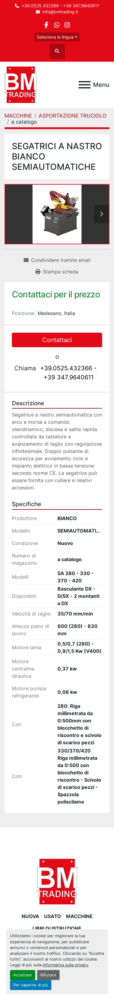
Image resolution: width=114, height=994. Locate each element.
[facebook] (46, 25)
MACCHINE (79, 916)
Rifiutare (48, 975)
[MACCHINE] (18, 116)
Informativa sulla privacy (65, 965)
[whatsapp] (57, 25)
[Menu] (84, 84)
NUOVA (30, 916)
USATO (52, 916)
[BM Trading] (57, 881)
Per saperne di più (30, 985)
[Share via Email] (57, 260)
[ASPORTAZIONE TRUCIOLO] (72, 116)
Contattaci (57, 340)
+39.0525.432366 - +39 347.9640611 (60, 5)
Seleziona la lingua (55, 36)
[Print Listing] (57, 271)
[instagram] (67, 25)
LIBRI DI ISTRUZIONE (57, 928)
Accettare (22, 975)
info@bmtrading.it (60, 11)
